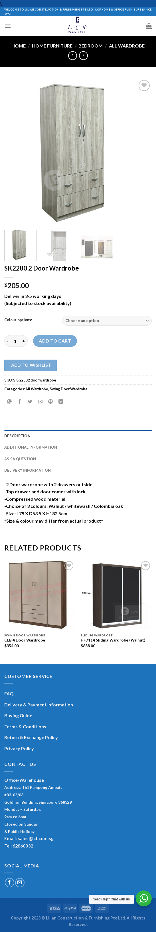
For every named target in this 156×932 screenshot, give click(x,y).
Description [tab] (17, 436)
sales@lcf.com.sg (36, 838)
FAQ (9, 693)
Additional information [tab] (30, 447)
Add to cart (55, 340)
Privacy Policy (19, 748)
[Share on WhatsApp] (9, 402)
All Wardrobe (127, 45)
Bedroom (90, 45)
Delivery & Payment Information (38, 704)
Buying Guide (18, 715)
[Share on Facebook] (20, 402)
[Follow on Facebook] (9, 882)
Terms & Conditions (25, 726)
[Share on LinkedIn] (61, 402)
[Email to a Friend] (40, 402)
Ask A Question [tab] (20, 459)
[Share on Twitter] (30, 402)
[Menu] (7, 26)
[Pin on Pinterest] (50, 402)
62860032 (23, 845)
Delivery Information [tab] (27, 470)
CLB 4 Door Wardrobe (24, 640)
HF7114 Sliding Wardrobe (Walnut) (113, 640)
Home (18, 45)
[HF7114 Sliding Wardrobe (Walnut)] (116, 595)
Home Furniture (52, 45)
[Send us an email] (20, 882)
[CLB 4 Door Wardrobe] (39, 595)
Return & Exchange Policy (31, 737)
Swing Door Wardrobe (69, 389)
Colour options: (18, 320)
